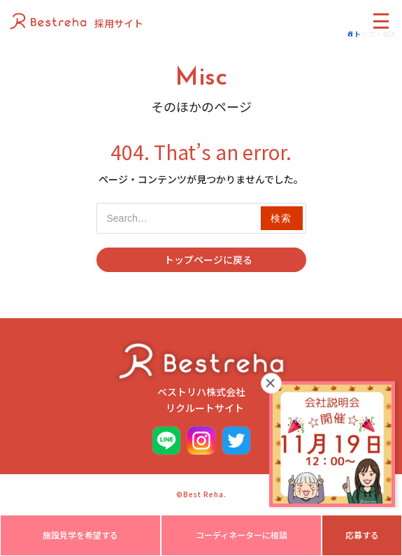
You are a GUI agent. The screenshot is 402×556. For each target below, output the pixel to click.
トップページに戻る (208, 259)
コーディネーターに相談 (241, 535)
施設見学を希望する (80, 535)
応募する (362, 535)
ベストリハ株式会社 (201, 376)
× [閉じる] (271, 383)
